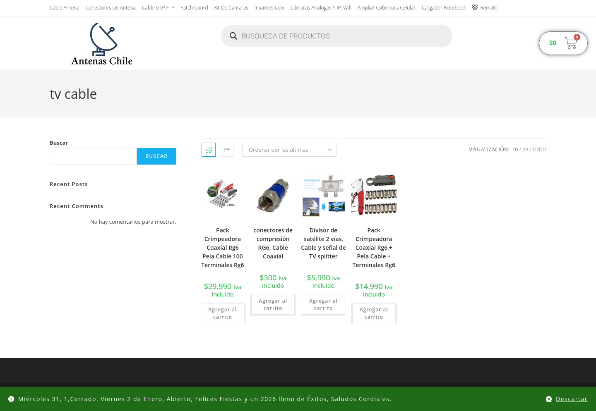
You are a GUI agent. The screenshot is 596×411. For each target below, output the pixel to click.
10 (515, 149)
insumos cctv (269, 7)
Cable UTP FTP (158, 7)
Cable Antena (64, 7)
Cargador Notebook (444, 7)
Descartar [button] (572, 399)
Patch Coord (194, 7)
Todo (539, 149)
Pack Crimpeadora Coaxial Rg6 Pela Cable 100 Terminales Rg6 (222, 247)
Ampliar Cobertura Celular (387, 7)
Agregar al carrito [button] (222, 313)
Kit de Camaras (231, 7)
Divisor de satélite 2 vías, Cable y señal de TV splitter (323, 243)
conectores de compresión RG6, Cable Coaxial (273, 243)
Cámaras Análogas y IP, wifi (321, 7)
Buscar (59, 142)
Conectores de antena (111, 7)
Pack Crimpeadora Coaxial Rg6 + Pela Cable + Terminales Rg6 (374, 247)
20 (525, 149)
